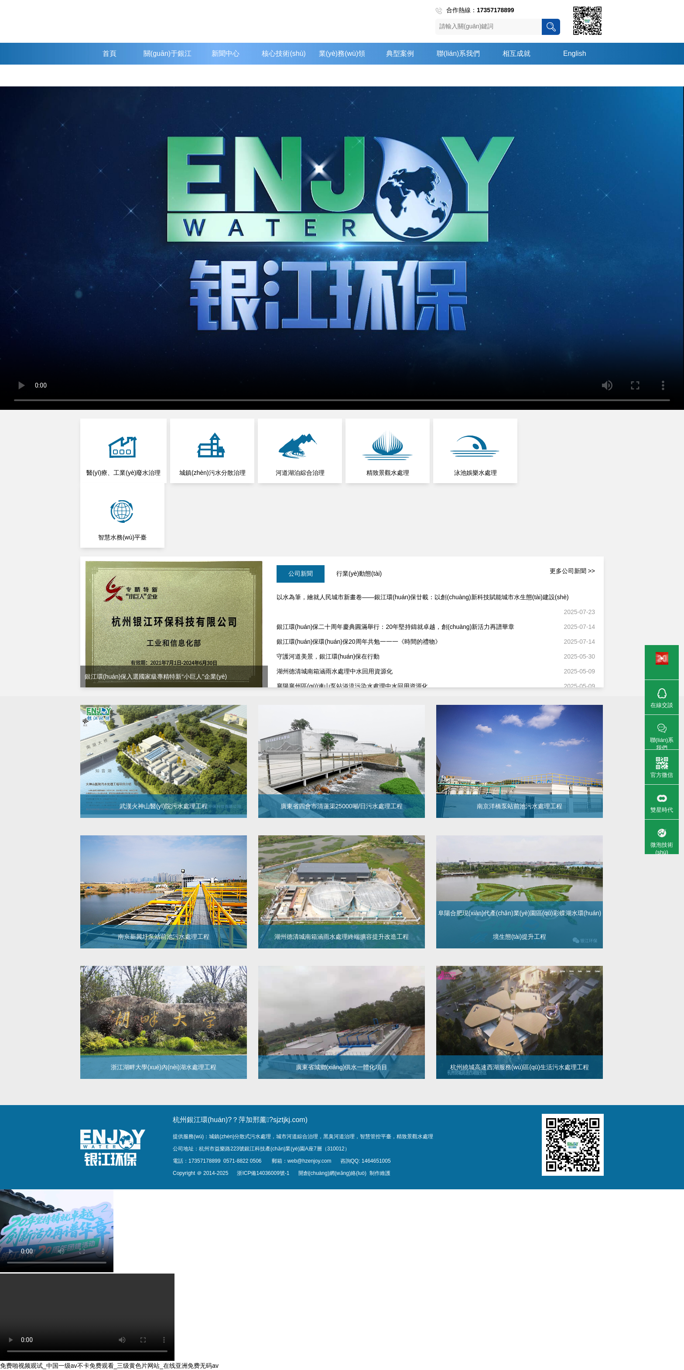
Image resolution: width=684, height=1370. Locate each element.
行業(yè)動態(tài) (359, 573)
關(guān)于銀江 (168, 53)
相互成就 (516, 53)
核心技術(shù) (283, 53)
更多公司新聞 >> (572, 570)
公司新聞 (300, 573)
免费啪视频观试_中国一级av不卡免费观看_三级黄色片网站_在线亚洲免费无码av (109, 1365)
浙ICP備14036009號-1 (263, 1173)
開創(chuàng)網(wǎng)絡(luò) (332, 1173)
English (574, 53)
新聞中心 (225, 53)
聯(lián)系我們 (458, 53)
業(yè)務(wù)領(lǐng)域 (342, 64)
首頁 (109, 53)
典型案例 (400, 53)
